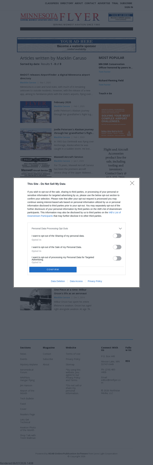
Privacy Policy (95, 281)
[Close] (133, 184)
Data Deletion (58, 281)
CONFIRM (53, 269)
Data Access (76, 281)
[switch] (117, 236)
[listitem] (76, 228)
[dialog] (77, 232)
